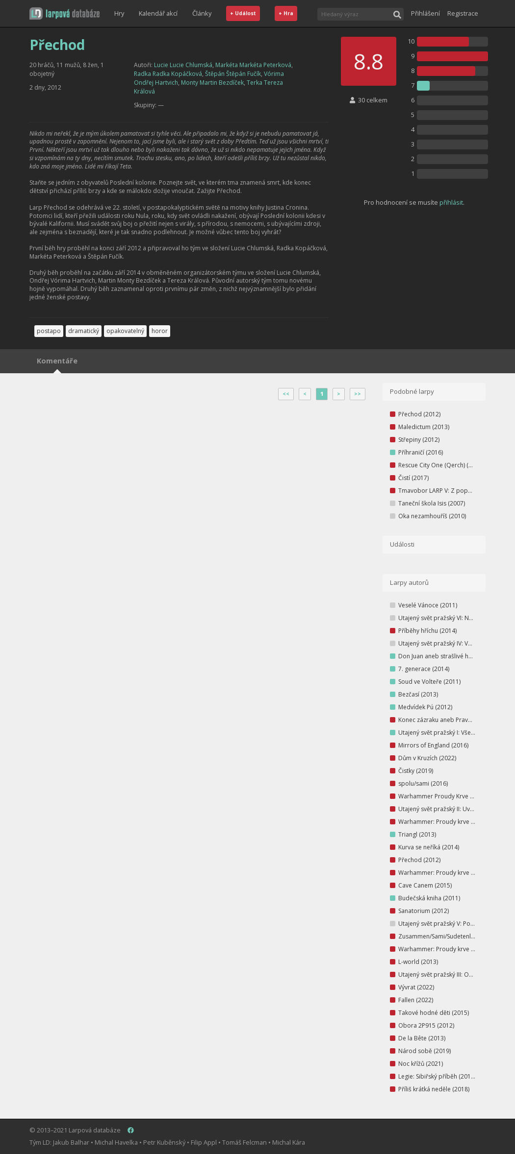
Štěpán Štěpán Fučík (233, 74)
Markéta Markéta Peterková (253, 65)
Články (201, 13)
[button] (64, 13)
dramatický (83, 331)
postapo (49, 331)
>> (357, 393)
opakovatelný (125, 331)
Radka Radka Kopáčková (168, 74)
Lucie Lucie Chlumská (183, 65)
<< (286, 393)
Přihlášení (425, 13)
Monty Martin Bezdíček (212, 82)
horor (160, 331)
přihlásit (451, 202)
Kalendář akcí (158, 13)
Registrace (462, 13)
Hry (119, 13)
